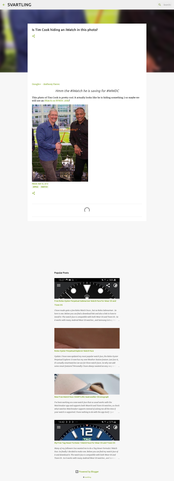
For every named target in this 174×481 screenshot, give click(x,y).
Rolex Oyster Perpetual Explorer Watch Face (74, 351)
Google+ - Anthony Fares (45, 84)
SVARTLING (19, 4)
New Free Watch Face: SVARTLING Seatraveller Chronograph (81, 397)
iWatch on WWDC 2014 (56, 100)
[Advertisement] (87, 61)
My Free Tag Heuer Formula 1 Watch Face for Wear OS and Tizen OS (84, 443)
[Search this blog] (157, 4)
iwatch (44, 187)
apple (35, 187)
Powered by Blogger (87, 471)
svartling (88, 477)
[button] (33, 36)
